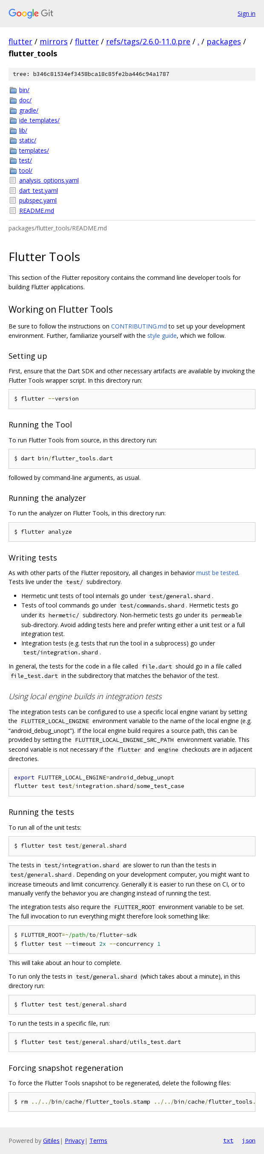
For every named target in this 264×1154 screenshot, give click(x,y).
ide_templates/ (39, 120)
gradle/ (28, 110)
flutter (20, 41)
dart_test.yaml (38, 190)
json (248, 1140)
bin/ (24, 90)
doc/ (25, 100)
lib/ (23, 130)
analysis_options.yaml (49, 180)
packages (224, 41)
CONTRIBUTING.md (139, 326)
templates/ (34, 150)
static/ (27, 140)
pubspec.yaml (38, 200)
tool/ (25, 170)
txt (228, 1140)
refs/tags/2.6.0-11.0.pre (148, 41)
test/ (25, 160)
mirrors (54, 41)
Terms (98, 1141)
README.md (36, 210)
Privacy (74, 1141)
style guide (162, 335)
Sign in (246, 13)
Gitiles (51, 1141)
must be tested (217, 573)
